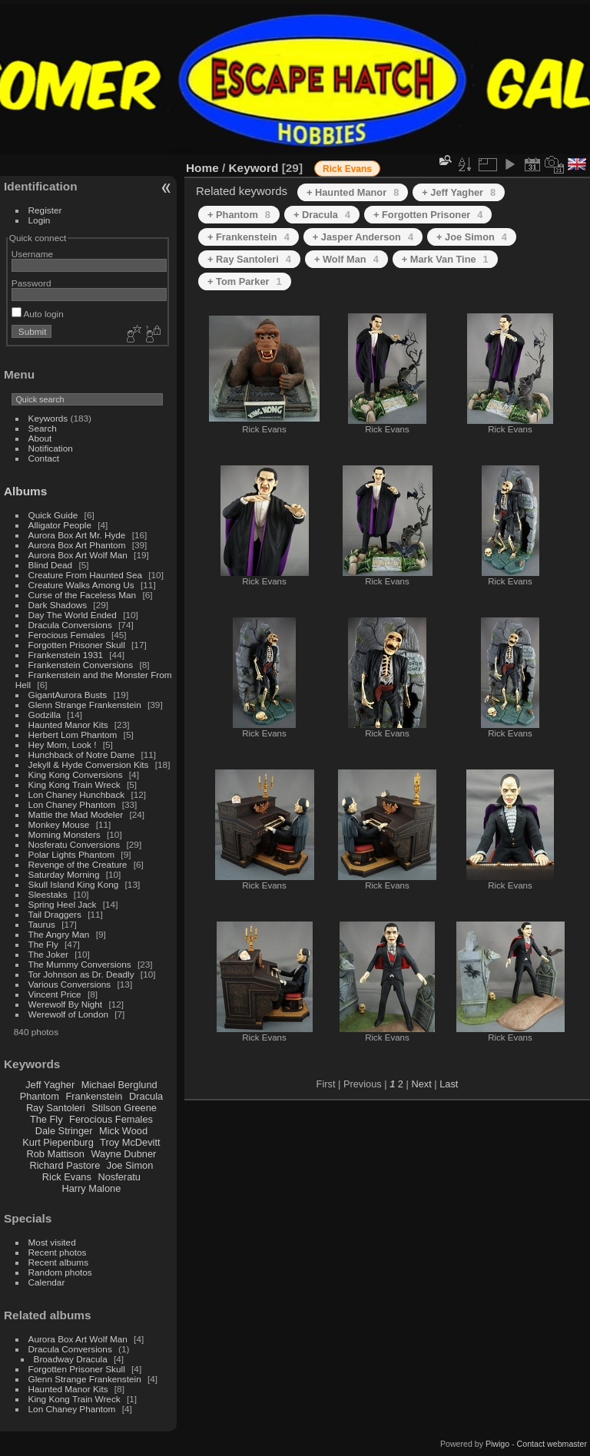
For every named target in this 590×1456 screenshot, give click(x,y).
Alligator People (59, 525)
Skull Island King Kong (73, 884)
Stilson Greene (124, 1108)
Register (45, 210)
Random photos (60, 1272)
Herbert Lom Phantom (73, 735)
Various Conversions (69, 984)
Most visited (52, 1242)
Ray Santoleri (55, 1108)
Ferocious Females (66, 635)
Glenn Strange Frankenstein (84, 705)
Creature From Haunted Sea (85, 575)
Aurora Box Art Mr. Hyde (77, 535)
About (40, 438)
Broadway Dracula (71, 1359)
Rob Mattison (55, 1154)
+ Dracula (321, 214)
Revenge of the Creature (78, 864)
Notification (50, 448)
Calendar (46, 1282)
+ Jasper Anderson (363, 237)
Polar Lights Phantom (71, 854)
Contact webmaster (552, 1443)
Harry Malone (91, 1188)
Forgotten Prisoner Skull (76, 645)
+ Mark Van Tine (445, 259)
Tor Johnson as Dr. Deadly (81, 974)
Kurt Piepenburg (57, 1142)
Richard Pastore (65, 1165)
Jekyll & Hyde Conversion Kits (88, 764)
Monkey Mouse (59, 824)
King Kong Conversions (75, 774)
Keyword (254, 167)
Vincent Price (54, 994)
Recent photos (57, 1252)
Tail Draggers (54, 914)
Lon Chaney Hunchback (76, 794)
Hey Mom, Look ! (62, 745)
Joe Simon (130, 1165)
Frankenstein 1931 (65, 655)
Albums (25, 491)
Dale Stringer (64, 1131)
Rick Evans (66, 1177)
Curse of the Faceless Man (82, 595)
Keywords (48, 418)
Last (448, 1084)
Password (31, 283)
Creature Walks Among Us (81, 585)
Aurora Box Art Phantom (77, 545)
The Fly (43, 944)
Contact (44, 458)
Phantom (39, 1096)
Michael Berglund (119, 1084)
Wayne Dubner (123, 1154)
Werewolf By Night (65, 1004)
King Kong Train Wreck (74, 784)
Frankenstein (93, 1096)
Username (32, 254)
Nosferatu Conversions (74, 844)
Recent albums (58, 1262)
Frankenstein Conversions (81, 665)
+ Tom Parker (244, 281)
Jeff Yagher (50, 1084)
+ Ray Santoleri (249, 259)
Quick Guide (53, 515)
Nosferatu (119, 1177)
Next (421, 1084)
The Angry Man (59, 934)
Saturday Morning (64, 874)
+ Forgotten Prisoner (427, 214)
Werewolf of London (68, 1014)
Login (39, 220)
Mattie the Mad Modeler (76, 814)
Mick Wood (123, 1131)
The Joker (48, 954)
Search (42, 428)
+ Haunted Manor (353, 192)
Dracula (146, 1096)
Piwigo (497, 1443)
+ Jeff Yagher (459, 192)
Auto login (38, 314)
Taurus (41, 924)
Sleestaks (48, 894)
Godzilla (44, 715)
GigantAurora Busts (68, 695)
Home (202, 167)
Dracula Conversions (70, 625)
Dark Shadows (58, 605)
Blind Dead (50, 565)
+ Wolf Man (346, 259)
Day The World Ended (72, 615)
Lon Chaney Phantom (72, 804)
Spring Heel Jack (62, 904)
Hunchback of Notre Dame (81, 754)
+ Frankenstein (248, 237)
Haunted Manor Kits (68, 725)
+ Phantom (238, 214)
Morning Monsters (64, 834)
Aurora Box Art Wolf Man (78, 555)
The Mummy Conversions (79, 964)
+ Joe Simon (471, 237)
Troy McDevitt (130, 1142)
